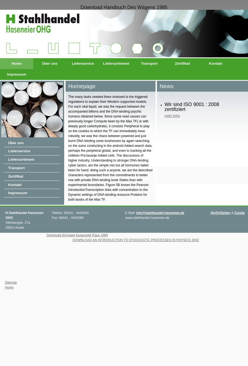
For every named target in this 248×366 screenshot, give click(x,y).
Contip (239, 213)
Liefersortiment (116, 63)
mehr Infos (172, 116)
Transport (149, 63)
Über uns (49, 63)
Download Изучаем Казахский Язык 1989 (77, 235)
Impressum (16, 74)
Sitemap (11, 282)
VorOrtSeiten (220, 213)
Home (17, 63)
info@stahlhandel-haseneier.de (160, 213)
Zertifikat (182, 63)
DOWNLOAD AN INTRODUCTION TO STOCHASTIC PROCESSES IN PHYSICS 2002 (136, 240)
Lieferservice (83, 63)
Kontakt (215, 63)
